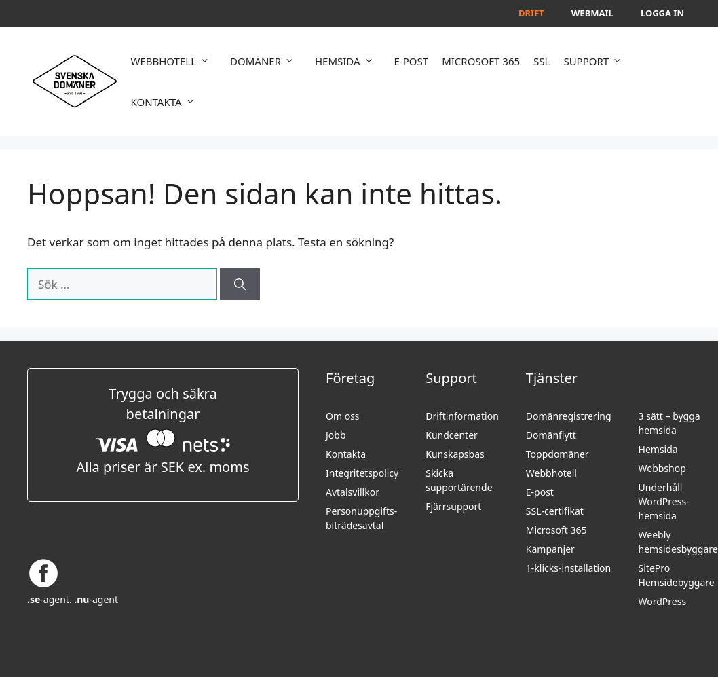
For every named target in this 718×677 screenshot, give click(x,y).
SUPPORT (596, 61)
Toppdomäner (557, 453)
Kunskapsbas (455, 453)
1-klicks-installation (568, 568)
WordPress (663, 601)
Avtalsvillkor (352, 492)
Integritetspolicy (362, 472)
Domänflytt (551, 434)
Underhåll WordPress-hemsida (664, 501)
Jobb (336, 434)
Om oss (343, 415)
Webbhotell (551, 472)
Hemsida (658, 449)
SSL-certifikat (555, 511)
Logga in (662, 13)
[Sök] (240, 284)
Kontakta (346, 453)
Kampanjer (550, 549)
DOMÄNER (265, 61)
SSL (541, 61)
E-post (540, 492)
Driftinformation (462, 415)
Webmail (592, 13)
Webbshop (662, 468)
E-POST (411, 61)
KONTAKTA (166, 101)
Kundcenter (452, 434)
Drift (531, 13)
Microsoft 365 (556, 530)
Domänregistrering (568, 415)
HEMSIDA (348, 61)
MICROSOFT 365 (481, 61)
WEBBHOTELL (173, 61)
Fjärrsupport (453, 506)
